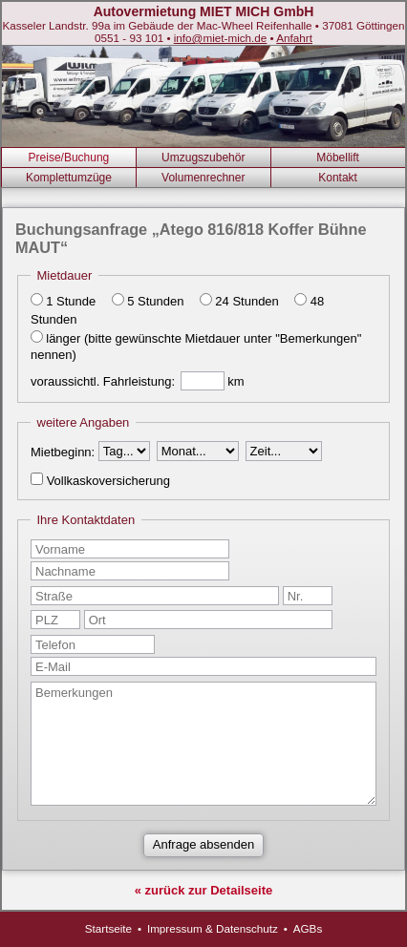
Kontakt (337, 177)
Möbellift (337, 157)
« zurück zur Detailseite (204, 890)
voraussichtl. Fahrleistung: (103, 381)
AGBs (308, 928)
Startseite (108, 928)
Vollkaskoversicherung (108, 481)
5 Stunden (155, 301)
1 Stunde (71, 301)
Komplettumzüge (69, 177)
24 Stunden (247, 301)
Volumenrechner (203, 177)
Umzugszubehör (203, 157)
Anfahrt (294, 38)
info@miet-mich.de (221, 38)
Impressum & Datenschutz (212, 928)
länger (63, 338)
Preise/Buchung (69, 157)
